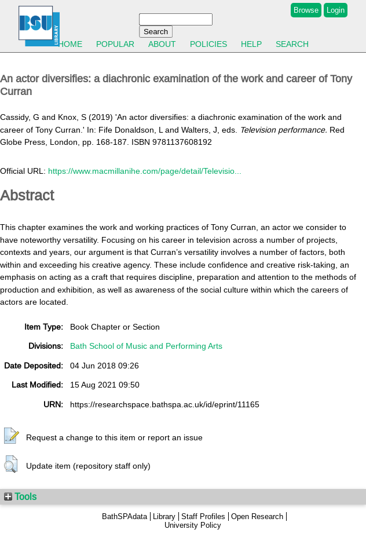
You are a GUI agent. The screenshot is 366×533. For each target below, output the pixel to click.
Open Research (257, 516)
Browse (306, 10)
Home (70, 44)
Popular (115, 44)
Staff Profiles (203, 516)
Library (164, 516)
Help (251, 44)
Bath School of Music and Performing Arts (146, 346)
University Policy (192, 525)
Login (336, 10)
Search (292, 44)
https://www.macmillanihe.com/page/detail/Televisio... (144, 171)
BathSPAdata (124, 516)
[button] (11, 436)
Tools (20, 496)
